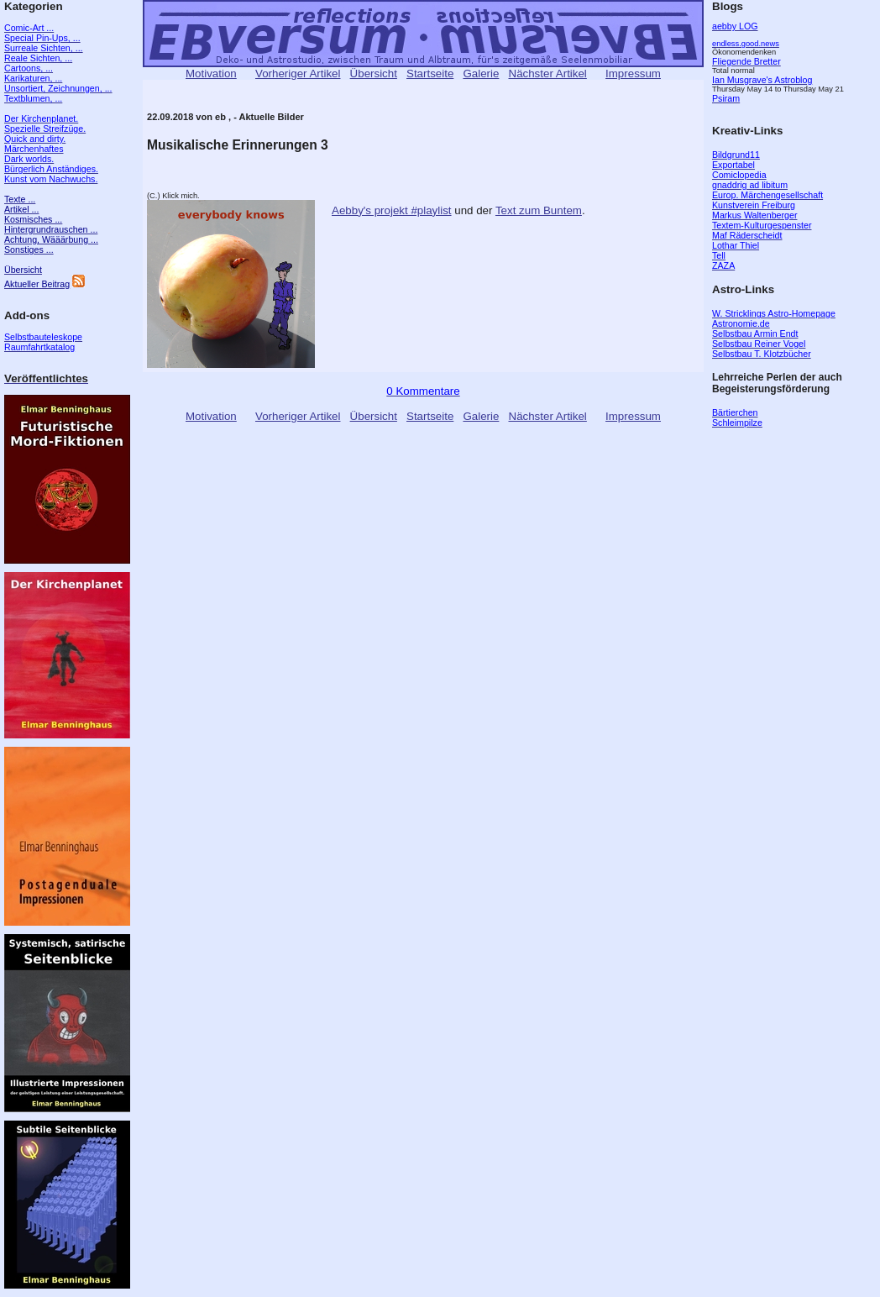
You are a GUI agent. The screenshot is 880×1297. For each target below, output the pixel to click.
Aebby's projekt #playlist (392, 210)
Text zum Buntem (538, 210)
